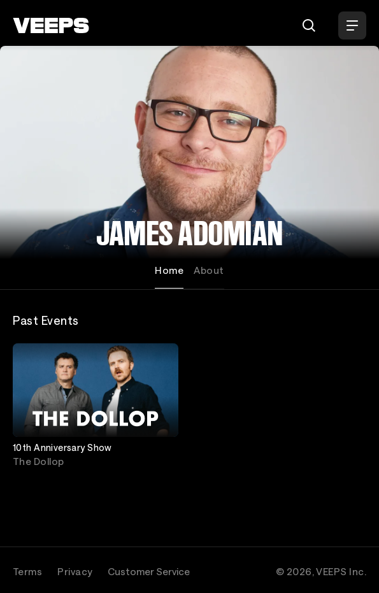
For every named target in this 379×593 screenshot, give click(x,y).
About (209, 270)
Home (169, 270)
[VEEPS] (51, 25)
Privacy (74, 571)
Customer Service (149, 571)
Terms (27, 571)
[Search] (309, 25)
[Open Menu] (352, 25)
